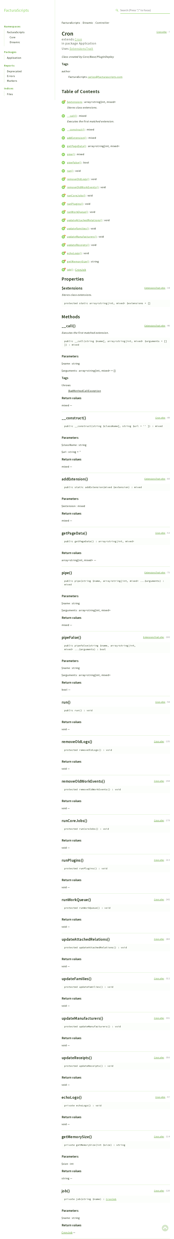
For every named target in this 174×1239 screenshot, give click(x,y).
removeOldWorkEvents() (83, 187)
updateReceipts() (78, 245)
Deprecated (14, 71)
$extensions (74, 102)
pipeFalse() (74, 162)
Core (13, 37)
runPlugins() (75, 203)
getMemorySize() (78, 261)
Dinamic (15, 42)
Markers (12, 80)
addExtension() (76, 137)
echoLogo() (74, 253)
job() (70, 269)
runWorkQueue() (77, 212)
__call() (72, 115)
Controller (102, 22)
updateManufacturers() (82, 236)
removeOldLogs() (78, 179)
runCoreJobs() (76, 195)
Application (14, 57)
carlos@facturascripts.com (105, 77)
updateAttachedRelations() (84, 220)
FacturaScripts (16, 10)
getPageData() (76, 146)
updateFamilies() (78, 228)
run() (70, 170)
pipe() (71, 154)
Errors (11, 76)
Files (10, 94)
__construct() (76, 129)
